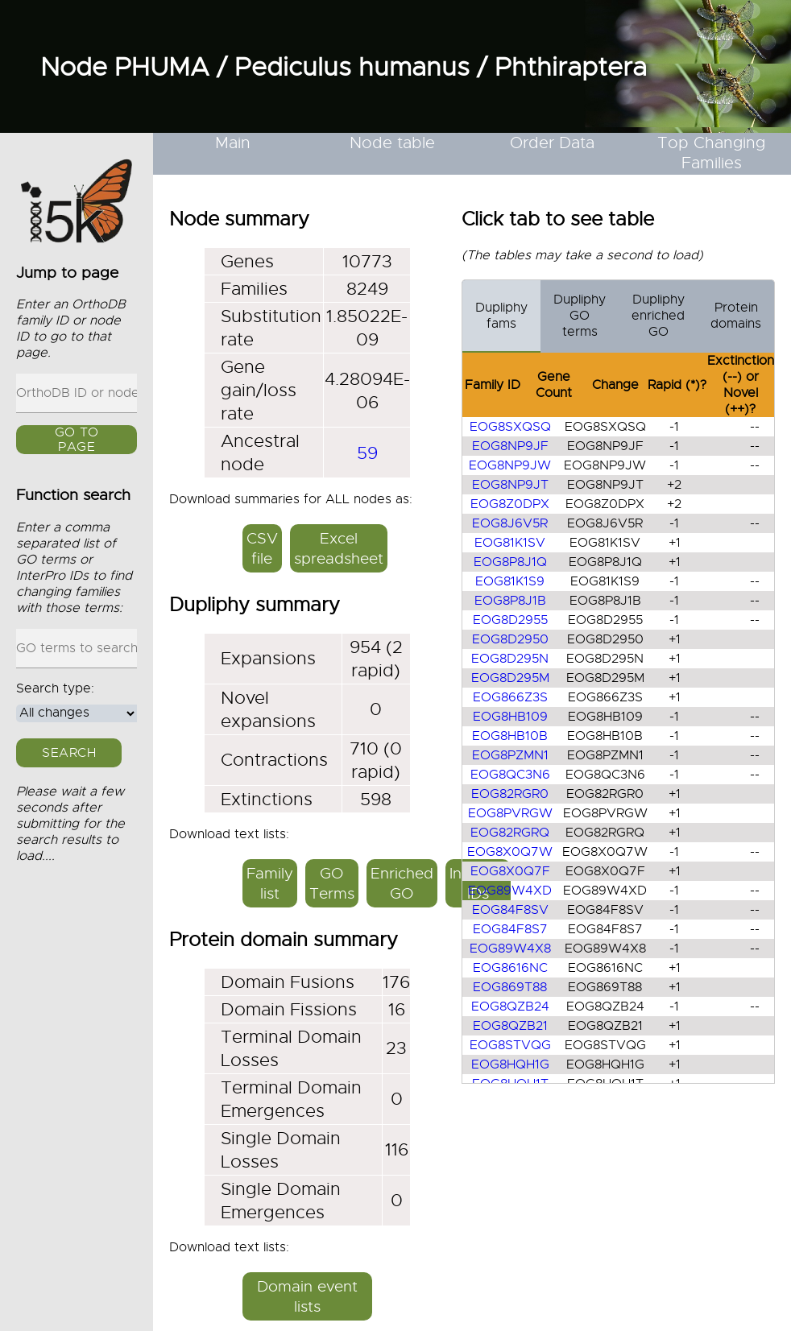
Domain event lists (307, 1296)
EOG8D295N (510, 659)
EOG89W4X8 (510, 948)
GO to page (77, 440)
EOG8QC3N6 (510, 775)
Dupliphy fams (501, 316)
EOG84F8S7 (510, 929)
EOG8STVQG (510, 1045)
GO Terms (331, 883)
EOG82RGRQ (509, 833)
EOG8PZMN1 (510, 755)
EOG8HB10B (510, 736)
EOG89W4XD (510, 891)
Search (69, 753)
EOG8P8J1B (510, 601)
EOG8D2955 (510, 620)
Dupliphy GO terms (579, 315)
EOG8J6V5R (510, 523)
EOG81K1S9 (510, 581)
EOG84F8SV (510, 910)
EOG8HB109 (510, 717)
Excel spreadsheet (338, 548)
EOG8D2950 (510, 639)
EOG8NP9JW (510, 465)
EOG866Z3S (510, 697)
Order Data (552, 143)
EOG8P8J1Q (510, 562)
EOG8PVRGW (510, 813)
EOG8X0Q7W (510, 852)
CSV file (262, 548)
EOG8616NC (510, 968)
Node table (392, 143)
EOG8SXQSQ (510, 427)
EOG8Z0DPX (509, 504)
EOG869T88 (510, 987)
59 (367, 453)
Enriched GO (402, 883)
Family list (269, 883)
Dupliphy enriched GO (658, 315)
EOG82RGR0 (510, 794)
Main (233, 143)
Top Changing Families (711, 153)
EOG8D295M (510, 678)
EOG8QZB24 (510, 1006)
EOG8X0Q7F (510, 871)
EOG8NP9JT (510, 485)
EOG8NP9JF (510, 446)
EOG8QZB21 (510, 1026)
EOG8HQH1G (510, 1064)
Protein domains (735, 316)
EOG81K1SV (509, 543)
